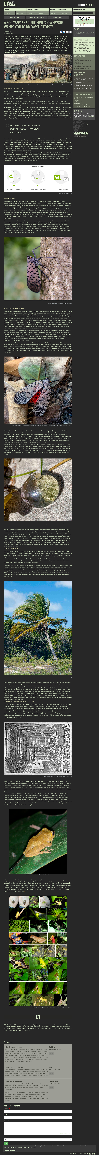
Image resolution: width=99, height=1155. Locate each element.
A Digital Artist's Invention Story (82, 48)
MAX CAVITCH (7, 1025)
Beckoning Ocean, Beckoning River (83, 106)
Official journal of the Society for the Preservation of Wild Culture (20, 1147)
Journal (7, 9)
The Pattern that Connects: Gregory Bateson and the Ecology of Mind (82, 67)
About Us (52, 9)
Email (5, 1115)
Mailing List (75, 1153)
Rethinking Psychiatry (80, 63)
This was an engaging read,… (14, 1081)
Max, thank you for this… (13, 1047)
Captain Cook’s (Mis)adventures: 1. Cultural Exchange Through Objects (82, 50)
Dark (80, 4)
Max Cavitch (8, 31)
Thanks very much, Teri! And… (15, 1067)
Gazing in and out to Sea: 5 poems (82, 104)
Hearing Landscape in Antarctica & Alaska (84, 42)
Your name (6, 1108)
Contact (70, 1153)
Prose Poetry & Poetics (80, 32)
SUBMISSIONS (62, 9)
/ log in (37, 9)
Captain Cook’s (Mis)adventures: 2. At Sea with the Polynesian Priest (84, 46)
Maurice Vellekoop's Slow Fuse (82, 44)
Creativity (7, 13)
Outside (41, 13)
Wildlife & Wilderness (58, 17)
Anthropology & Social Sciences (36, 17)
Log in (84, 1153)
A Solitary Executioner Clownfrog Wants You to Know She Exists (83, 78)
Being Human (19, 13)
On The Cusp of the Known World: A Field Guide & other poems (83, 81)
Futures (30, 13)
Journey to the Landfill (80, 65)
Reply (51, 1053)
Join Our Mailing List (79, 9)
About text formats (65, 1133)
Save (6, 1143)
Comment (6, 1121)
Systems (64, 13)
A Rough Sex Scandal (79, 59)
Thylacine (77, 84)
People (80, 1153)
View (15, 1030)
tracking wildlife (90, 32)
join (34, 9)
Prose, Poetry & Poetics (14, 17)
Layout (5, 1137)
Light (83, 4)
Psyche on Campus (65, 1028)
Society (30, 9)
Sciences (53, 13)
